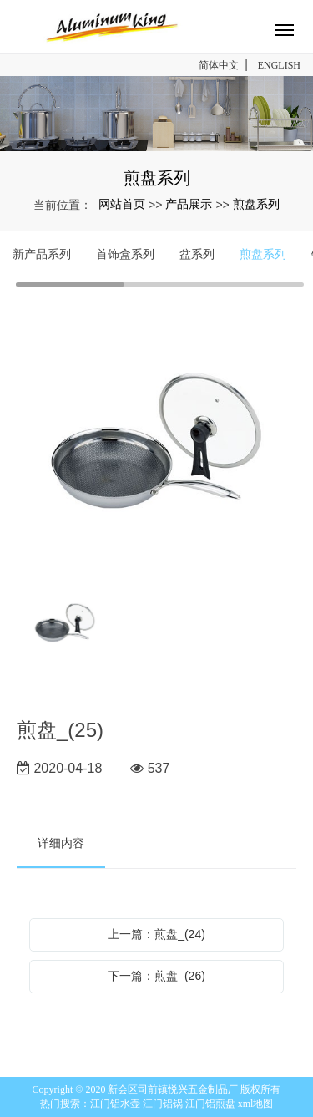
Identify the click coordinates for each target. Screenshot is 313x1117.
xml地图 (256, 1103)
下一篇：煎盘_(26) (156, 975)
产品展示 (188, 204)
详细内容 (61, 843)
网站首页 (121, 204)
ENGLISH (279, 65)
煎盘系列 (256, 204)
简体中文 (219, 65)
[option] (156, 442)
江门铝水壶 (115, 1103)
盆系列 (197, 254)
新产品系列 (42, 254)
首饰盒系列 (125, 254)
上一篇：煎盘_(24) (156, 934)
